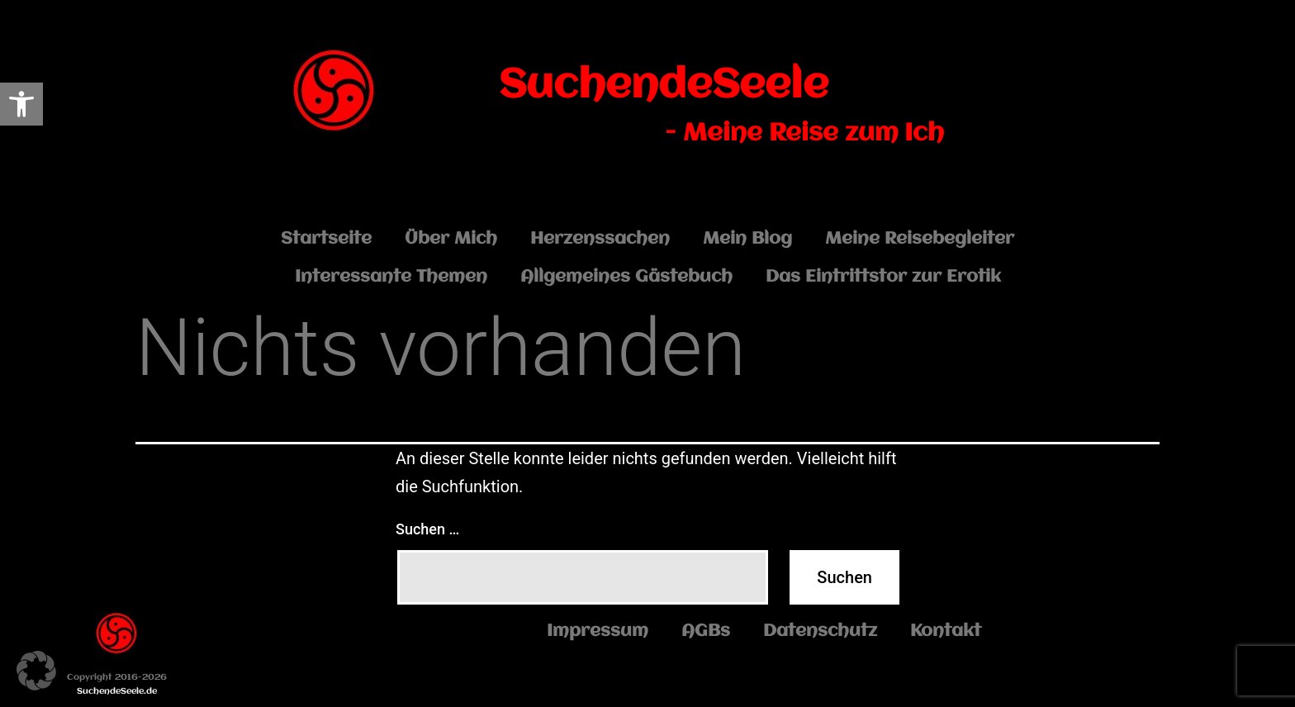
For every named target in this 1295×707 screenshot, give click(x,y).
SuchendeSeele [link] (663, 85)
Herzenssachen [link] (600, 239)
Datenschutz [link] (820, 631)
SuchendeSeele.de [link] (117, 691)
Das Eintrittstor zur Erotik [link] (883, 277)
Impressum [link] (597, 631)
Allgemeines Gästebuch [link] (626, 277)
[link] (21, 104)
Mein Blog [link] (747, 239)
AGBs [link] (705, 631)
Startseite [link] (326, 239)
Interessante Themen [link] (391, 277)
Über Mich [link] (451, 239)
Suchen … (427, 529)
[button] (36, 670)
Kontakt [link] (945, 631)
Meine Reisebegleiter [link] (919, 239)
